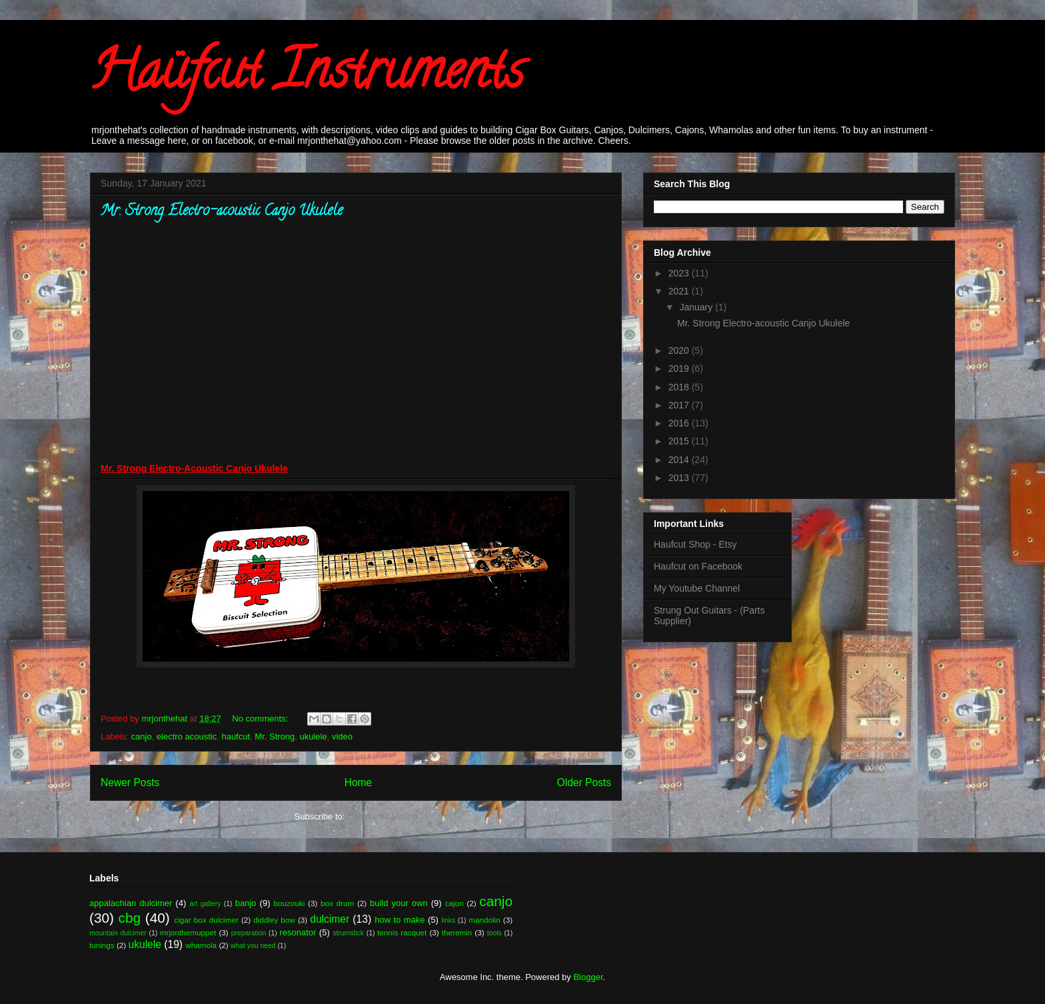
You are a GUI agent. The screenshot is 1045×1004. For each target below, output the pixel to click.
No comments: (261, 719)
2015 (680, 441)
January (697, 307)
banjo (246, 903)
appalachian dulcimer (130, 903)
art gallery (205, 903)
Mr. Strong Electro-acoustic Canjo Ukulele (222, 212)
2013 (680, 477)
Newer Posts (130, 782)
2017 (680, 405)
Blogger (587, 977)
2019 (680, 368)
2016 (680, 423)
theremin (457, 932)
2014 (680, 459)
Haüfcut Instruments (307, 76)
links (448, 920)
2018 (680, 387)
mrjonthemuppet (188, 932)
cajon (454, 903)
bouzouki (289, 903)
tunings (102, 945)
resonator (298, 932)
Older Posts (584, 782)
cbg (130, 917)
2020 (680, 350)
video (342, 737)
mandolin (484, 919)
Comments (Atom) (382, 816)
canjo (141, 737)
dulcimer (329, 919)
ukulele (313, 737)
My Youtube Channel (697, 588)
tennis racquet (402, 932)
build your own (399, 903)
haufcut (235, 737)
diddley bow (274, 919)
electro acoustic (187, 737)
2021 (680, 291)
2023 (680, 273)
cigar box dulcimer (206, 919)
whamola (201, 945)
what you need (253, 945)
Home (359, 782)
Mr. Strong (275, 737)
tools (494, 933)
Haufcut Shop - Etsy (695, 544)
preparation (249, 933)
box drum (337, 903)
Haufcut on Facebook (698, 566)
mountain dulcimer (118, 933)
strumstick (348, 933)
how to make (400, 920)
